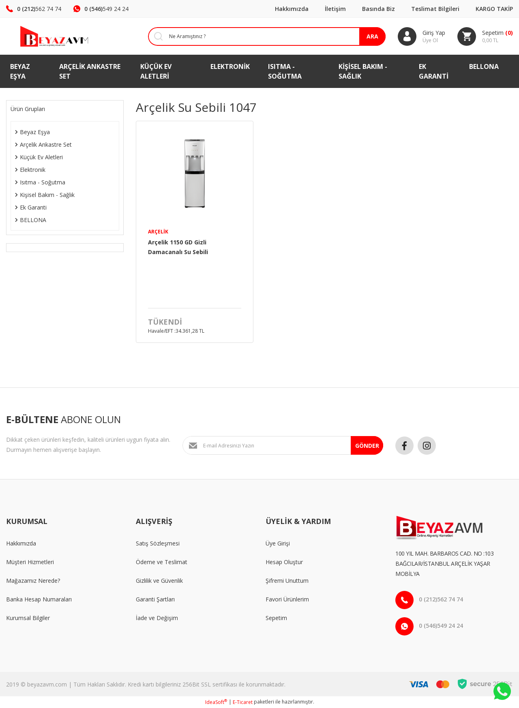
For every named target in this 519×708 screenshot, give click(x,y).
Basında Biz (378, 9)
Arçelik (158, 231)
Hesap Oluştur (284, 562)
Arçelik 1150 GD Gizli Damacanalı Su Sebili (178, 247)
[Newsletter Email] (282, 445)
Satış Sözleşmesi (158, 543)
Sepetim (276, 618)
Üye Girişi (278, 543)
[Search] (261, 36)
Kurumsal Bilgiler (28, 618)
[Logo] (43, 36)
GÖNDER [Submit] (367, 445)
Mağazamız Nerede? (33, 580)
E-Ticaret (243, 702)
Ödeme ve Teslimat (161, 562)
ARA (372, 36)
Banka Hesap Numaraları (39, 599)
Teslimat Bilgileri (435, 9)
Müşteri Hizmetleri (30, 562)
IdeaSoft (216, 702)
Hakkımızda (292, 9)
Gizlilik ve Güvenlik (159, 580)
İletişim (335, 9)
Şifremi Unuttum (287, 580)
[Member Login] (421, 36)
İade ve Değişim (157, 618)
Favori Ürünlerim (287, 599)
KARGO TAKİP (494, 9)
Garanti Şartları (155, 599)
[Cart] (485, 36)
